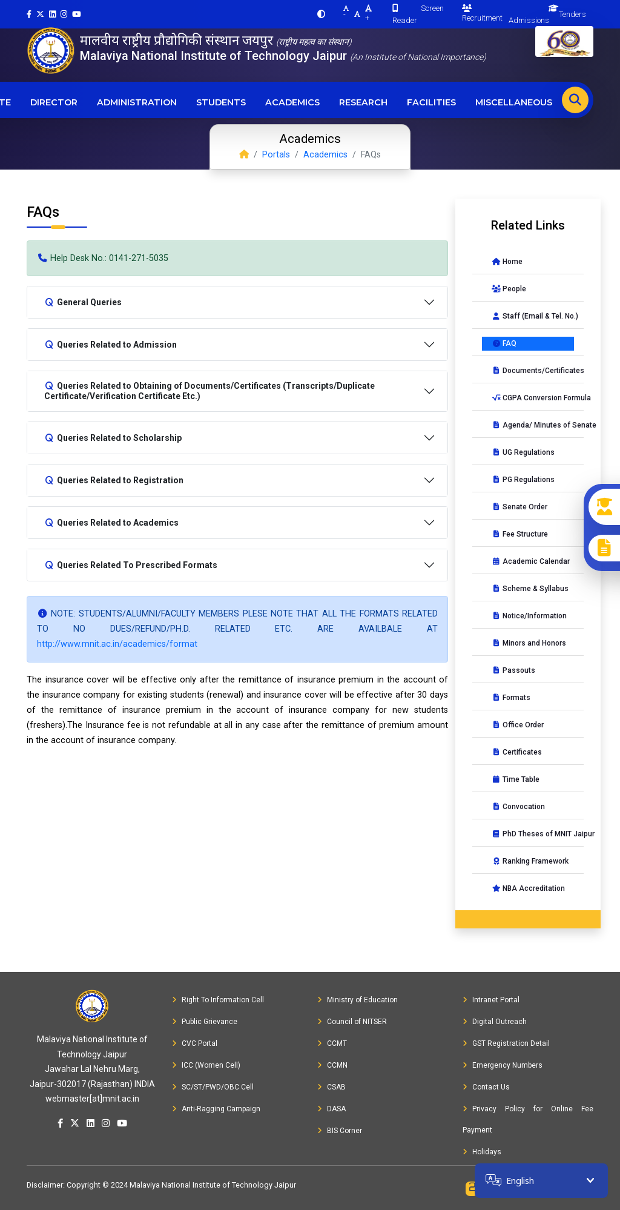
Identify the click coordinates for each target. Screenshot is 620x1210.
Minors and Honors (529, 643)
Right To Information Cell (218, 1000)
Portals (276, 155)
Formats (511, 697)
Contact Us (486, 1087)
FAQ (504, 343)
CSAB (331, 1087)
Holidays (482, 1152)
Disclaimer (45, 1184)
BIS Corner (339, 1130)
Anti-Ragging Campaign (216, 1109)
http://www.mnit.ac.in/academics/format (117, 644)
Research (363, 102)
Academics (292, 102)
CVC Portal (194, 1043)
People (509, 289)
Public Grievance (204, 1021)
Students (221, 102)
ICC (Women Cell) (206, 1065)
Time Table (515, 779)
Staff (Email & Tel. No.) (533, 316)
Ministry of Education (357, 1000)
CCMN (332, 1065)
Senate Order (519, 507)
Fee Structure (520, 534)
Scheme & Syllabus (530, 588)
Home (507, 261)
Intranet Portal (491, 1000)
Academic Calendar (531, 561)
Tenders (572, 14)
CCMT (332, 1043)
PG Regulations (523, 479)
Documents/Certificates (533, 370)
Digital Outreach (495, 1021)
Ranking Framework (530, 861)
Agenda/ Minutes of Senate (533, 425)
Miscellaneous (513, 102)
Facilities (431, 102)
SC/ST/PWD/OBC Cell (213, 1087)
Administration (137, 102)
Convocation (518, 806)
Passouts (513, 670)
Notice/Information (529, 616)
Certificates (517, 752)
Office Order (518, 725)
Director (54, 102)
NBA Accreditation (528, 888)
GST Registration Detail (506, 1043)
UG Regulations (523, 452)
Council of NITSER (352, 1021)
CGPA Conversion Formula (533, 398)
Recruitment (482, 13)
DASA (331, 1109)
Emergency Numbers (502, 1065)
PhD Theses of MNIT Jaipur (533, 834)
